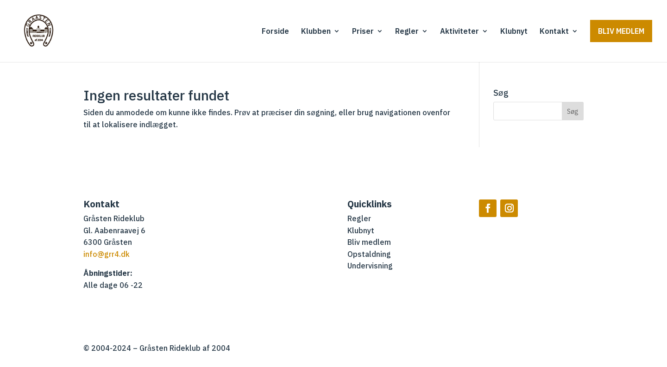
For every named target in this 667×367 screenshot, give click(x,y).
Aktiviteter (459, 32)
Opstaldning (369, 254)
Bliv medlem (621, 31)
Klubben (316, 32)
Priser (363, 32)
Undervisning (370, 266)
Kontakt (554, 32)
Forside (275, 32)
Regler (407, 32)
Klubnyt (514, 32)
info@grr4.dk (106, 254)
